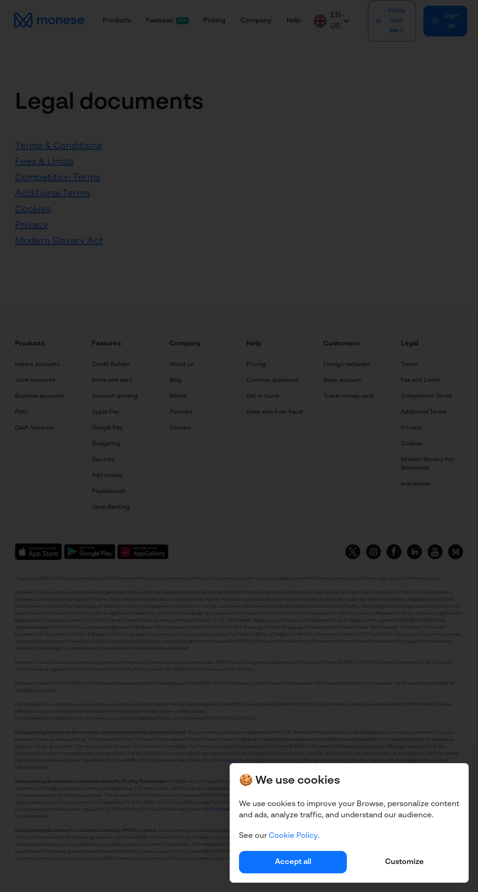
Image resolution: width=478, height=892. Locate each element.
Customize (404, 862)
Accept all (293, 862)
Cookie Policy (293, 836)
